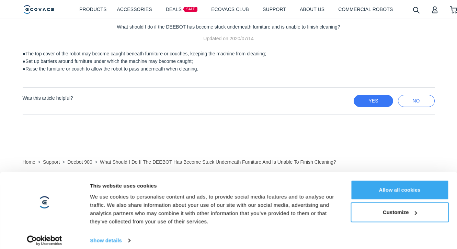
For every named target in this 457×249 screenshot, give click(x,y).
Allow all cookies (400, 173)
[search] (416, 10)
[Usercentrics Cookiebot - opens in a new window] (44, 224)
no (416, 101)
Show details (106, 224)
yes (373, 101)
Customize (400, 196)
